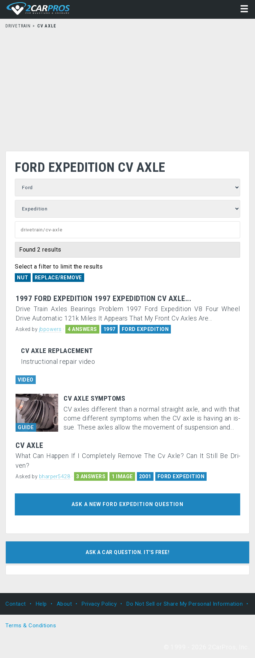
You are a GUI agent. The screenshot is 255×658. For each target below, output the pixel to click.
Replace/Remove (58, 277)
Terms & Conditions (30, 625)
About (64, 604)
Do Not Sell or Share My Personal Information (184, 604)
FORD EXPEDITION (145, 329)
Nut (23, 277)
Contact (15, 604)
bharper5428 (54, 476)
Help (41, 604)
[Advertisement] (127, 87)
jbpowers (50, 329)
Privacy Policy (99, 604)
